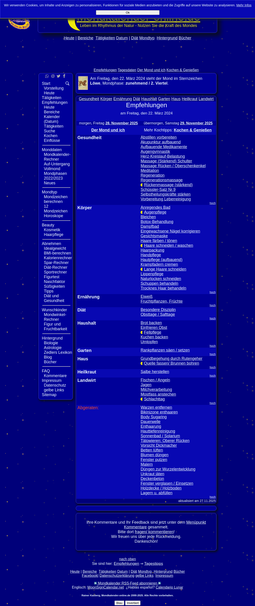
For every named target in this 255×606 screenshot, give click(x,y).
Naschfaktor (54, 281)
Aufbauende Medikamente (164, 147)
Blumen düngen (154, 455)
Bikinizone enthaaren (159, 412)
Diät (134, 38)
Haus (176, 99)
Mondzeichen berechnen (56, 199)
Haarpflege (53, 234)
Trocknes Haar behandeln (163, 288)
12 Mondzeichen (56, 208)
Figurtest (51, 277)
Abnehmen (51, 243)
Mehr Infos (244, 5)
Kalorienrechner (58, 258)
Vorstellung (54, 88)
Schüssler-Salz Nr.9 (158, 189)
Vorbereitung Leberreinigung (166, 199)
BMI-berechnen (57, 253)
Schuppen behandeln (159, 283)
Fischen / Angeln (155, 380)
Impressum (52, 380)
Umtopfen (149, 342)
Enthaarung (151, 426)
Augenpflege (155, 212)
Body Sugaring (154, 417)
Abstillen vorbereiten (158, 137)
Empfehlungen (105, 70)
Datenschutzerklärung (117, 575)
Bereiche (85, 38)
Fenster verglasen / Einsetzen (167, 483)
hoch (213, 203)
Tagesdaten (127, 70)
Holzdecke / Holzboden (161, 488)
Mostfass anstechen (158, 394)
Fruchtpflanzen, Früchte (162, 301)
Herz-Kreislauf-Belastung (163, 156)
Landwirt (206, 99)
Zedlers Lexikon (58, 352)
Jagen (146, 385)
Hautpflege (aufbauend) (161, 259)
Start (46, 83)
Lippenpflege (152, 274)
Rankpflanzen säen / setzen (165, 350)
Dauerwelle (150, 421)
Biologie (51, 343)
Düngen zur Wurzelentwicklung (168, 469)
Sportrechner (55, 272)
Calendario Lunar (169, 587)
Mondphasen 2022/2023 (55, 176)
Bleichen (148, 217)
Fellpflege (152, 332)
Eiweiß (147, 296)
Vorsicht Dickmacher (159, 445)
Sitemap (49, 394)
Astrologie (53, 347)
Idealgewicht (55, 248)
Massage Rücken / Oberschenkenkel (173, 166)
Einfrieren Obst (154, 327)
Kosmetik (52, 230)
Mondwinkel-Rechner (55, 317)
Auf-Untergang (57, 164)
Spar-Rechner (56, 262)
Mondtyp (146, 38)
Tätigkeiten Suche (53, 128)
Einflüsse (52, 140)
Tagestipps (153, 563)
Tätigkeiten (105, 38)
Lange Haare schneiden (165, 269)
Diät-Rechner (55, 267)
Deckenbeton (152, 478)
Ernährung (122, 99)
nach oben (127, 559)
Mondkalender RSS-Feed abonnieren (127, 583)
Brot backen (151, 323)
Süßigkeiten (54, 286)
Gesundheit (89, 99)
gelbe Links (54, 390)
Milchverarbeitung (156, 389)
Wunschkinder (54, 310)
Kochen (50, 135)
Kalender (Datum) (52, 119)
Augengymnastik (155, 151)
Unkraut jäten (152, 474)
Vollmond (52, 168)
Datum (122, 38)
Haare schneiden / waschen (168, 245)
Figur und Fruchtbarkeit (55, 326)
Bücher (185, 38)
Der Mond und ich (151, 70)
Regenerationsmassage (162, 180)
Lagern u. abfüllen (156, 493)
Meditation (150, 170)
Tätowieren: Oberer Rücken (165, 440)
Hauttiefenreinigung (158, 431)
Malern (147, 464)
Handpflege (151, 255)
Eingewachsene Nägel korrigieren (170, 231)
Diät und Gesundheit (54, 298)
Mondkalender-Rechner (57, 157)
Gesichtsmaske (154, 236)
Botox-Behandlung (157, 221)
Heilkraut (189, 99)
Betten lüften (152, 450)
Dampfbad (150, 226)
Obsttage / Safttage (158, 314)
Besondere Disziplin (158, 309)
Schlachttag (154, 399)
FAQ (46, 371)
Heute (69, 38)
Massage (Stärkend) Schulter (166, 161)
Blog (48, 357)
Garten (164, 99)
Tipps (48, 291)
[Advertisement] (236, 135)
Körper (106, 99)
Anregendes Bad (155, 207)
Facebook (90, 575)
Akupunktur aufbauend (161, 142)
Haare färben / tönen (159, 240)
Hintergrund (167, 38)
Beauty (48, 225)
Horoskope (53, 216)
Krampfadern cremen (159, 264)
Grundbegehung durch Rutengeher (171, 358)
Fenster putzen (154, 459)
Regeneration (152, 175)
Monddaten (52, 149)
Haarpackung (152, 250)
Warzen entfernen (156, 407)
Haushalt (149, 99)
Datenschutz (55, 385)
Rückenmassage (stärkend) (168, 185)
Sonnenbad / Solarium (160, 436)
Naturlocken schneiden (161, 278)
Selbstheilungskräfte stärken (166, 194)
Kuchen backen (154, 337)
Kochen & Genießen (183, 70)
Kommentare (55, 375)
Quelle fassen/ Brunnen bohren (171, 363)
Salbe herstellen (155, 371)
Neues (49, 183)
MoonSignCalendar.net (105, 587)
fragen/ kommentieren (154, 532)
